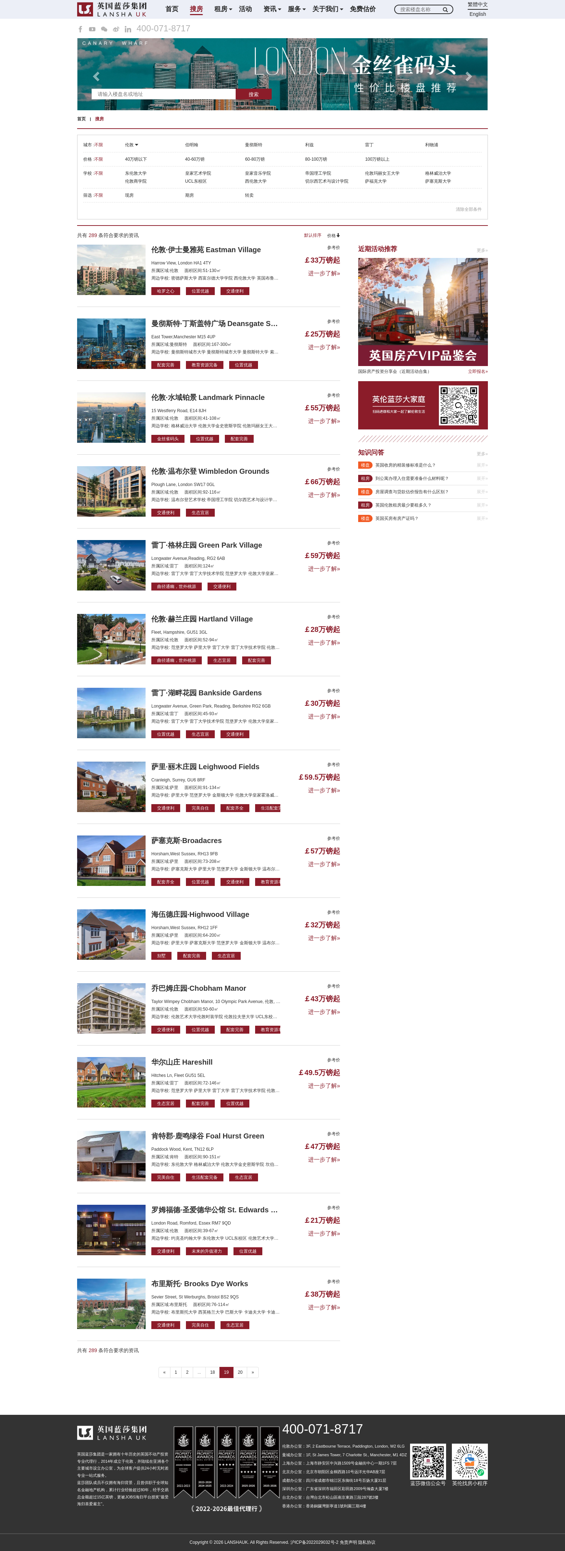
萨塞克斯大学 (438, 181)
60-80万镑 (255, 159)
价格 (333, 235)
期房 (189, 195)
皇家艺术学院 (198, 173)
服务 (294, 9)
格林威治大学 (438, 173)
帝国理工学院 (318, 173)
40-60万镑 (195, 159)
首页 (171, 9)
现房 (129, 195)
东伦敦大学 (136, 173)
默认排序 (312, 235)
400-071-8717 (163, 28)
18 (212, 1372)
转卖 (249, 195)
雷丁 (369, 144)
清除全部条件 (469, 209)
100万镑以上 (377, 159)
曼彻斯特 (253, 144)
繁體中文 (478, 4)
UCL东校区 (196, 181)
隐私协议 (366, 1542)
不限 (98, 144)
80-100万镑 (316, 159)
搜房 (196, 9)
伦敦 (131, 144)
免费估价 (363, 9)
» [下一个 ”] (253, 1372)
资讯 (269, 9)
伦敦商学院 (136, 181)
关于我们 (325, 9)
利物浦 (431, 144)
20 (240, 1372)
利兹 (309, 144)
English (478, 14)
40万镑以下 (136, 159)
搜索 (254, 94)
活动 (245, 9)
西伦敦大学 (256, 181)
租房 (220, 9)
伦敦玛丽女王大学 (382, 173)
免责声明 (348, 1542)
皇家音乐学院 (258, 173)
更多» (482, 250)
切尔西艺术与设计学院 (326, 181)
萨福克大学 (376, 181)
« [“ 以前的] (164, 1372)
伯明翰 (191, 144)
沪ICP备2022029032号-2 (314, 1542)
